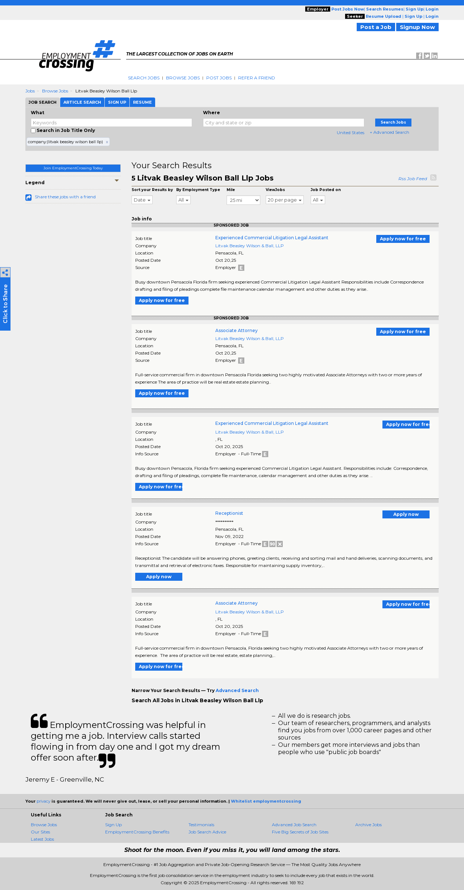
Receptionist (229, 513)
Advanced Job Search (294, 824)
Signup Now (417, 27)
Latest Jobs (42, 839)
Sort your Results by (152, 189)
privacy (43, 801)
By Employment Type (198, 189)
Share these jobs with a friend (65, 196)
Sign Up (113, 824)
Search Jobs (144, 77)
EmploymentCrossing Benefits (137, 832)
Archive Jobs (368, 824)
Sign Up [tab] (117, 102)
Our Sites (40, 832)
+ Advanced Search (389, 132)
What (37, 112)
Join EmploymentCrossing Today (73, 168)
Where (211, 112)
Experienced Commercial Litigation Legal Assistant (271, 237)
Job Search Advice (207, 832)
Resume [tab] (142, 102)
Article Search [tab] (82, 102)
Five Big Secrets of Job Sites (300, 832)
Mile (231, 189)
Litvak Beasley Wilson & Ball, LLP (249, 245)
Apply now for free (403, 238)
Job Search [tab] (43, 102)
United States (350, 132)
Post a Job (376, 27)
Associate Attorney (236, 330)
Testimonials (201, 824)
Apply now (406, 514)
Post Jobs (219, 77)
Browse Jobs (183, 77)
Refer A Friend (256, 77)
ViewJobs (275, 189)
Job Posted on (326, 189)
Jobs (30, 91)
